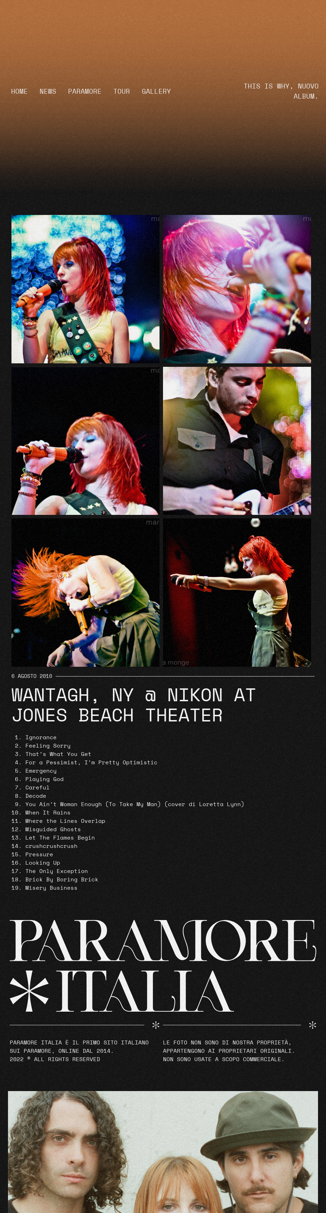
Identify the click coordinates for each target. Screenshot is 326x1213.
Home (19, 91)
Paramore (84, 91)
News (48, 91)
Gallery (156, 91)
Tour (121, 91)
